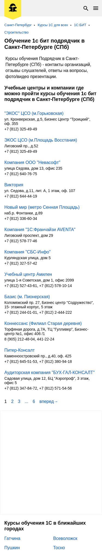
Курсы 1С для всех (53, 25)
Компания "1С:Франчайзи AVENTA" (39, 229)
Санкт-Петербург (18, 25)
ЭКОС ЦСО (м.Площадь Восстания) (40, 140)
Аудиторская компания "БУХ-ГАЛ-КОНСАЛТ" (49, 372)
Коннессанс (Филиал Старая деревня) (43, 323)
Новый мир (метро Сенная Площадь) (42, 207)
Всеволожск (65, 538)
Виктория (13, 185)
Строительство (16, 32)
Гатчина (12, 538)
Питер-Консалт (19, 350)
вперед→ (48, 401)
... (26, 401)
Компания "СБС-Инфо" (27, 252)
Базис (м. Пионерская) (27, 296)
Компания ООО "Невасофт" (32, 162)
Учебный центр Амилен (28, 274)
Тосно (59, 547)
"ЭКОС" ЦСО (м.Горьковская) (34, 113)
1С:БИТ (80, 25)
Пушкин (12, 547)
